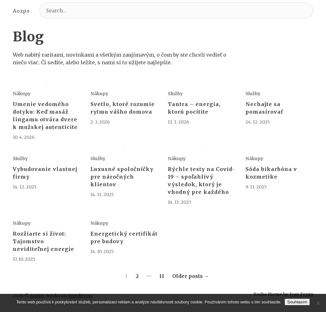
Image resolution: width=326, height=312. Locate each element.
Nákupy (22, 93)
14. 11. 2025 (102, 194)
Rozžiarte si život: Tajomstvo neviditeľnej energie (43, 241)
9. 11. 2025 (256, 187)
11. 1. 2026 (178, 122)
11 (161, 276)
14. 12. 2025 (25, 187)
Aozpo (21, 11)
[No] (318, 303)
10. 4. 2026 (24, 137)
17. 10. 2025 (24, 259)
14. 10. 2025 (102, 251)
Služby (175, 93)
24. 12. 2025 (257, 122)
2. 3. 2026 (100, 122)
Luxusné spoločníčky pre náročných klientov (121, 177)
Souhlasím (297, 302)
